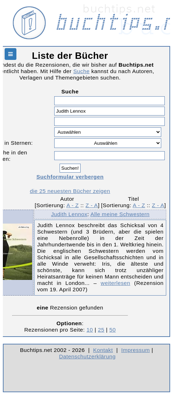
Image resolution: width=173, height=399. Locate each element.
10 (90, 330)
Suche (81, 71)
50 (112, 330)
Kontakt (103, 350)
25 (101, 330)
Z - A (92, 205)
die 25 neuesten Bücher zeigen (70, 191)
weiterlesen (115, 283)
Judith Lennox (69, 214)
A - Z (72, 205)
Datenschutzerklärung (87, 356)
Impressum (135, 350)
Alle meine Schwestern (119, 214)
